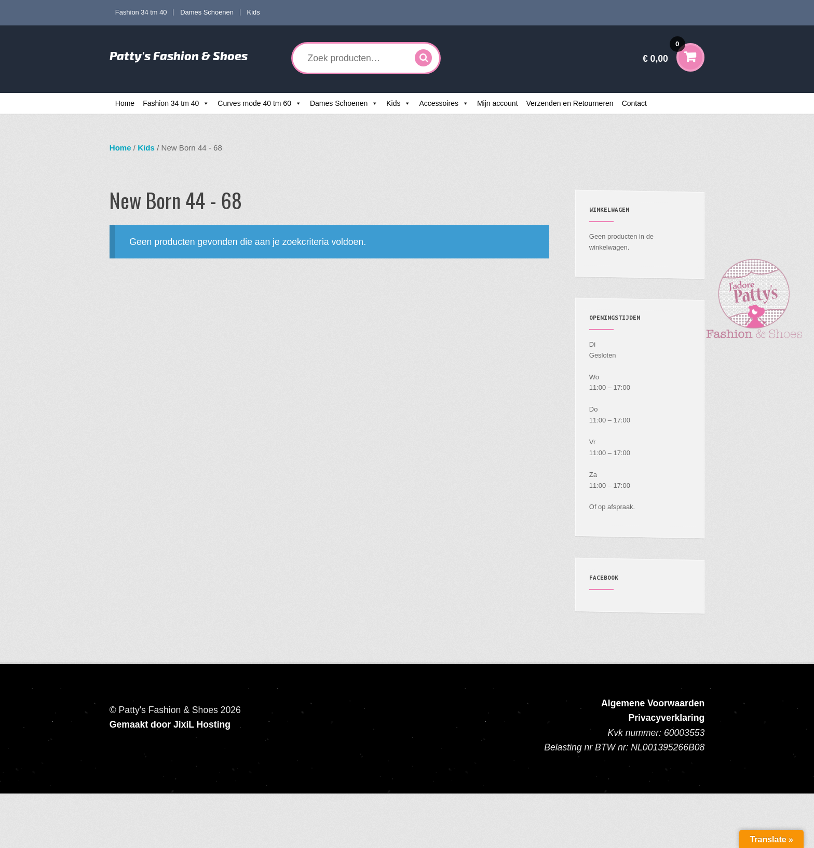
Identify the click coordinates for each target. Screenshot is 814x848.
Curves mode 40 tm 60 (254, 103)
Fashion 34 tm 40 (141, 12)
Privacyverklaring (667, 718)
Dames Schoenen (207, 12)
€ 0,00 (664, 51)
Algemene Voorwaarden (652, 703)
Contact (634, 103)
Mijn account (497, 103)
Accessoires (438, 103)
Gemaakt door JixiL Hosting (170, 724)
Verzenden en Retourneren (570, 103)
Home (124, 103)
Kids (253, 12)
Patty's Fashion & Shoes (179, 55)
